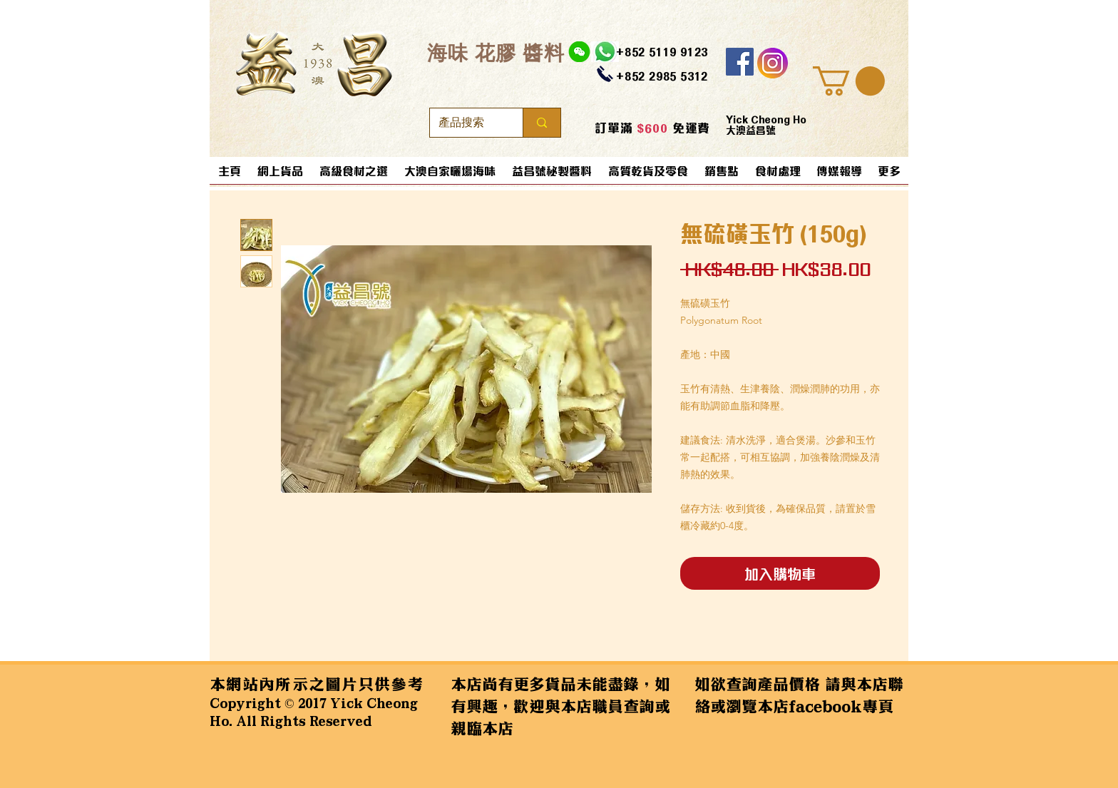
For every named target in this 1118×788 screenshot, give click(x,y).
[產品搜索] (466, 122)
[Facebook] (740, 62)
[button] (849, 81)
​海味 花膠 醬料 (496, 52)
